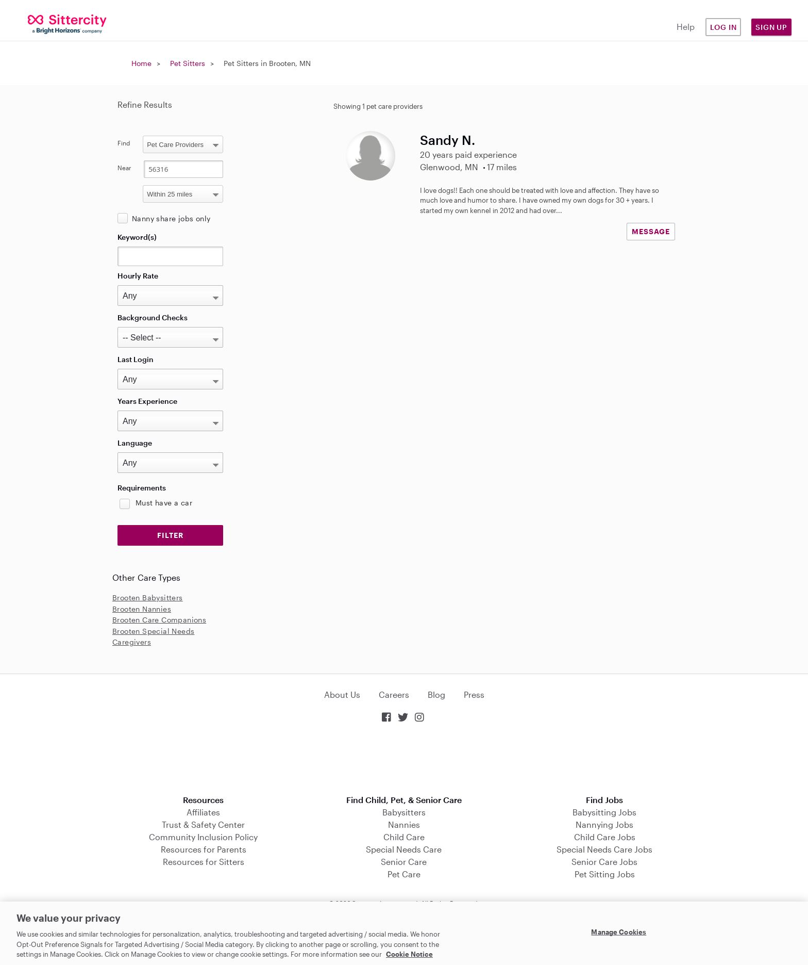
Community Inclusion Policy (203, 837)
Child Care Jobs (604, 837)
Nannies (404, 824)
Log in (723, 27)
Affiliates (203, 812)
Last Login (135, 359)
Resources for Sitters (203, 861)
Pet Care (404, 874)
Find (123, 142)
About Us (342, 694)
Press (474, 694)
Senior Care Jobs (604, 861)
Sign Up (771, 27)
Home (141, 63)
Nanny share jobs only (171, 218)
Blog (436, 694)
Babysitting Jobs (604, 812)
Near (124, 167)
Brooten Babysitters (147, 597)
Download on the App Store (404, 760)
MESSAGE (651, 231)
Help (686, 26)
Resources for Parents (203, 849)
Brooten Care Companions (159, 619)
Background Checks (152, 317)
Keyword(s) (137, 237)
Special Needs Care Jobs (604, 849)
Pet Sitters (187, 63)
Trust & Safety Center (203, 824)
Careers (394, 694)
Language (134, 442)
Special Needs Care (404, 849)
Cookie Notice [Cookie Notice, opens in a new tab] (409, 954)
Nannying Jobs (604, 824)
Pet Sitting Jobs (605, 874)
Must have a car (164, 502)
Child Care (404, 837)
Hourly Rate (137, 275)
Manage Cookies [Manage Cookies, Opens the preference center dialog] (618, 932)
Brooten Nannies (141, 608)
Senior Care (404, 861)
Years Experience (147, 401)
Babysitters (404, 812)
